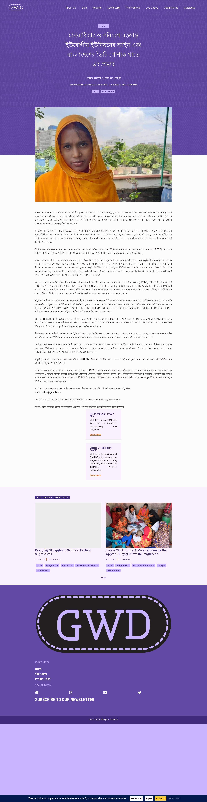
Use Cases (152, 7)
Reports (97, 7)
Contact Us (41, 673)
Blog (84, 7)
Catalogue (189, 7)
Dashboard (113, 7)
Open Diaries (171, 7)
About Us (71, 7)
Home (38, 668)
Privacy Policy (42, 678)
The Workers (132, 7)
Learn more (95, 434)
